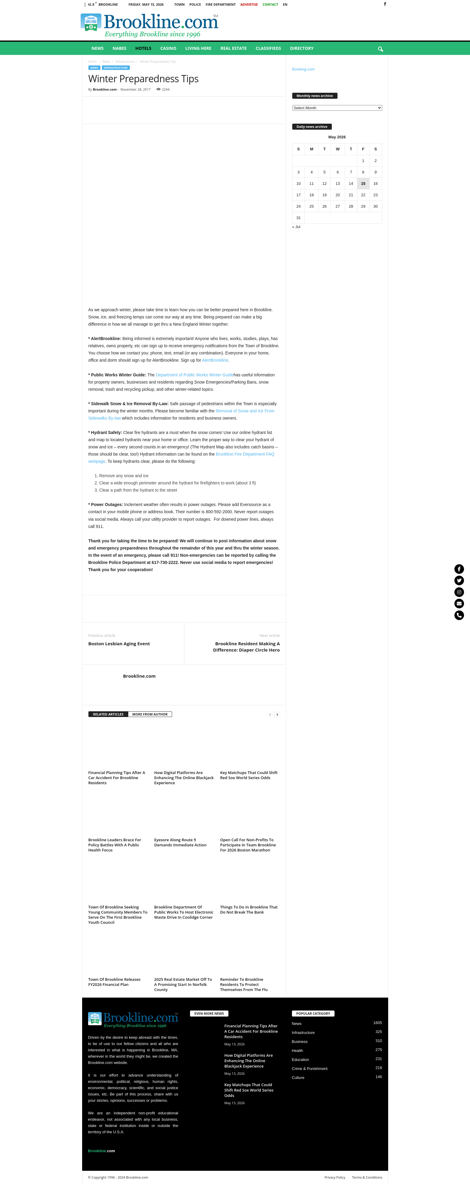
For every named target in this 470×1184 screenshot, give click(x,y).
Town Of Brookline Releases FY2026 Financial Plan (114, 982)
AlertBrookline (215, 360)
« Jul (296, 226)
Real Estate (233, 48)
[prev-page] (270, 714)
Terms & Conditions (367, 1177)
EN (285, 4)
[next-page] (277, 714)
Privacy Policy (335, 1177)
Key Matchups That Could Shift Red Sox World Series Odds (249, 775)
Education (300, 1059)
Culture (298, 1077)
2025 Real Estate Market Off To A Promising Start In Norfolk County (183, 984)
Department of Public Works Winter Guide (195, 374)
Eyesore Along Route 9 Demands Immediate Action (180, 842)
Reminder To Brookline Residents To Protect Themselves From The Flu (244, 984)
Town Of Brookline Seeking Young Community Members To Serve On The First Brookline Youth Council (117, 914)
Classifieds (268, 48)
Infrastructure (125, 61)
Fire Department (221, 4)
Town (179, 4)
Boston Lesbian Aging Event (119, 643)
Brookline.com (105, 89)
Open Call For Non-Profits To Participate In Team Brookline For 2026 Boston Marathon (248, 845)
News (97, 48)
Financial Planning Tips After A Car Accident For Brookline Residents (116, 777)
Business (300, 1041)
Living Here (198, 48)
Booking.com (303, 69)
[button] (380, 49)
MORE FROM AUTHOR (150, 714)
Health (297, 1050)
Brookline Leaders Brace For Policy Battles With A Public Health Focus (114, 845)
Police (195, 4)
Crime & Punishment (310, 1068)
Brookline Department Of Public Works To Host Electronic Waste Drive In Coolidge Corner (183, 912)
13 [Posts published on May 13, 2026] (338, 183)
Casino (168, 48)
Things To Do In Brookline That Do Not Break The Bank (249, 909)
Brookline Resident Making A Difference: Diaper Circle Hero (246, 646)
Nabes (119, 48)
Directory (302, 48)
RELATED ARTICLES (108, 714)
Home (92, 61)
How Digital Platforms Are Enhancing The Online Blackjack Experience (184, 777)
